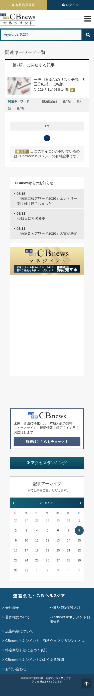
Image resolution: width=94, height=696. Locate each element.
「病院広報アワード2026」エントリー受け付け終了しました (47, 198)
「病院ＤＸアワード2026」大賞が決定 (47, 231)
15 (79, 540)
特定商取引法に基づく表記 (26, 650)
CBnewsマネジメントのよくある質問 (34, 660)
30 (58, 520)
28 (37, 520)
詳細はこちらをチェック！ (47, 442)
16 (15, 550)
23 (15, 560)
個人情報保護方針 (66, 608)
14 (68, 540)
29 (47, 520)
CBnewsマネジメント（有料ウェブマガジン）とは (45, 641)
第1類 (67, 101)
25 (37, 560)
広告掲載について (19, 631)
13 (58, 540)
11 (37, 540)
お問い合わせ (15, 669)
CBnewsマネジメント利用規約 (70, 619)
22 (79, 550)
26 (15, 520)
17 (26, 550)
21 (68, 550)
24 (26, 560)
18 (37, 550)
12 (47, 540)
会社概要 (12, 608)
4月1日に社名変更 (31, 215)
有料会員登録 (25, 5)
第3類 (21, 108)
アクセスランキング (47, 463)
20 (58, 550)
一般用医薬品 (48, 101)
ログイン (72, 5)
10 (26, 540)
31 (68, 520)
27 (26, 520)
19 (47, 550)
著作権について (17, 617)
